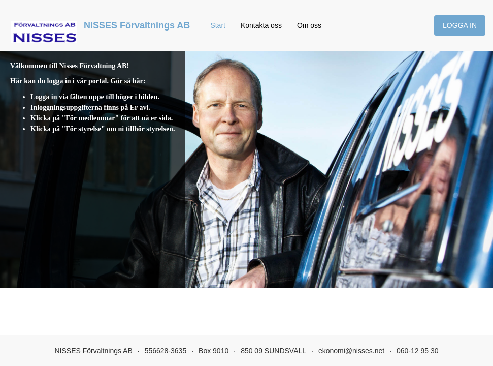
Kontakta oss (261, 25)
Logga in (460, 25)
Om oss (309, 25)
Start (217, 25)
